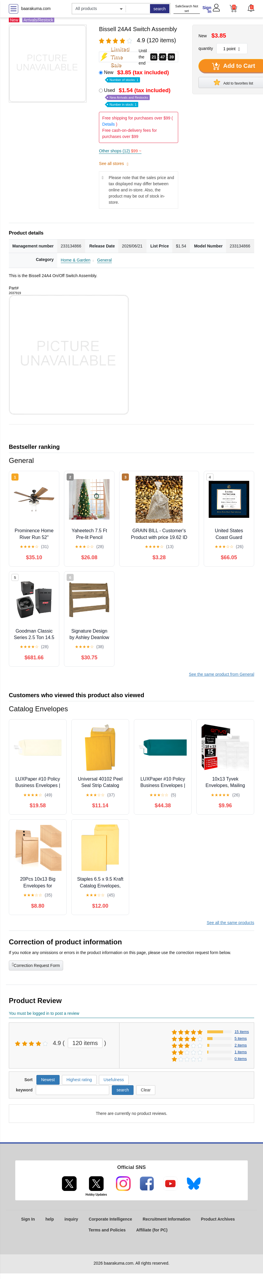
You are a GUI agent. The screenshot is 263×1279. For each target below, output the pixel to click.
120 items (85, 1043)
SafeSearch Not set (186, 8)
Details (108, 124)
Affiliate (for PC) (152, 1230)
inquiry (71, 1219)
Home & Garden (75, 260)
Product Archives (218, 1219)
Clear (146, 1090)
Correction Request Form (36, 965)
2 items (241, 1045)
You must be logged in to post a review (44, 1013)
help (49, 1219)
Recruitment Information (166, 1219)
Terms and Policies (107, 1230)
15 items (242, 1031)
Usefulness (114, 1079)
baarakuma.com (35, 8)
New (137, 75)
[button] (250, 8)
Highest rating (79, 1079)
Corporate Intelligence (110, 1219)
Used (138, 97)
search (160, 8)
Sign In (207, 9)
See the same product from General (221, 674)
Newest (48, 1079)
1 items (241, 1052)
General (104, 260)
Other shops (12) (120, 151)
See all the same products (230, 922)
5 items (241, 1038)
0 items (241, 1058)
